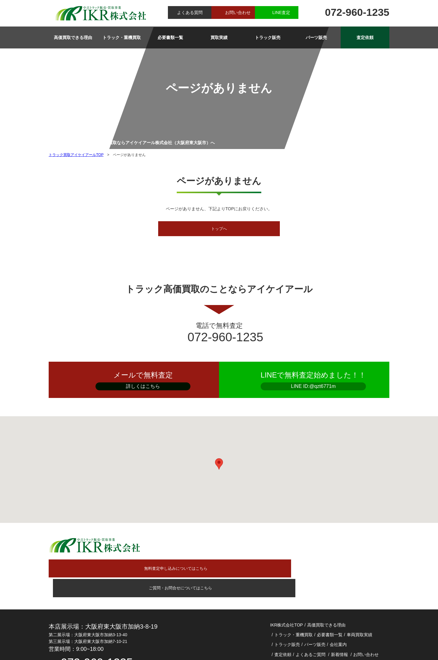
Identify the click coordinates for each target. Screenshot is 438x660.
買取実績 (219, 37)
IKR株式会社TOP (286, 582)
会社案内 (338, 602)
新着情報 (339, 612)
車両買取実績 (359, 592)
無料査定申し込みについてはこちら (222, 545)
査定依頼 (365, 37)
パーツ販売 (316, 37)
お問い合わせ (238, 12)
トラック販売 (267, 37)
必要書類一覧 (170, 37)
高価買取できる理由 (73, 37)
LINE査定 (281, 12)
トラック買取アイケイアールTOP (76, 155)
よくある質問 (190, 12)
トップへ (219, 229)
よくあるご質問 (310, 612)
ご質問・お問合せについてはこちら (341, 545)
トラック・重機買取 (122, 37)
